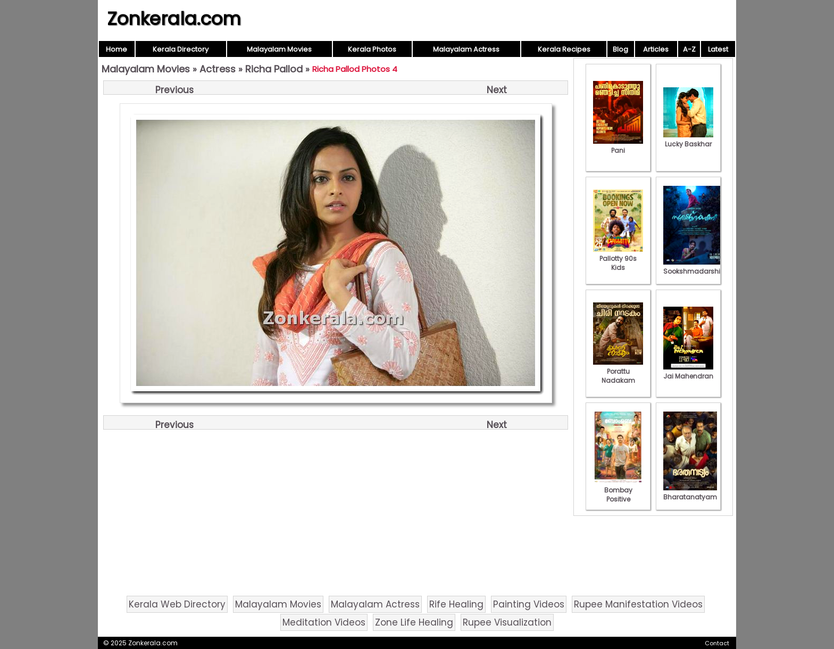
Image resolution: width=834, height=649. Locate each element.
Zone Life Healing (414, 622)
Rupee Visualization (507, 622)
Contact (717, 643)
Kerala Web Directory (177, 604)
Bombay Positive (618, 490)
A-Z (689, 49)
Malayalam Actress (466, 49)
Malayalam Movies (279, 49)
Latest (718, 49)
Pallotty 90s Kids (618, 258)
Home (116, 49)
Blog (620, 49)
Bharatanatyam (690, 492)
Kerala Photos (372, 49)
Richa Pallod (274, 69)
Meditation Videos (323, 622)
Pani (618, 146)
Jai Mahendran (688, 372)
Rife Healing (456, 604)
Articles (656, 49)
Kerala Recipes (564, 49)
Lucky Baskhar (688, 139)
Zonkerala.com (174, 18)
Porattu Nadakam (618, 371)
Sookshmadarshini (694, 267)
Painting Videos (528, 604)
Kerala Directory (180, 49)
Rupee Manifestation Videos (638, 604)
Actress (217, 69)
